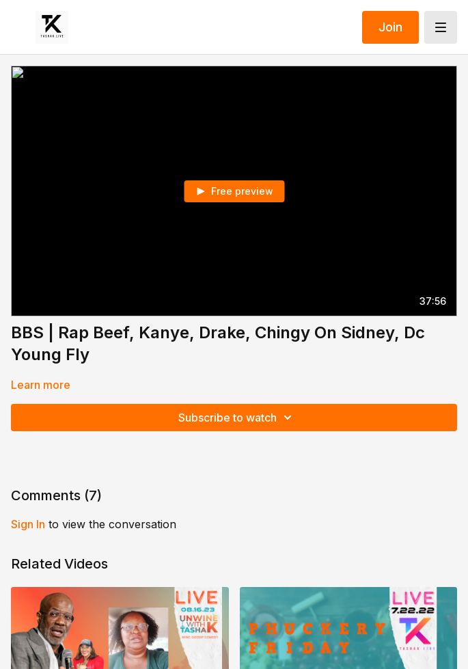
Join (390, 27)
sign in (28, 524)
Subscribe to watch (237, 417)
